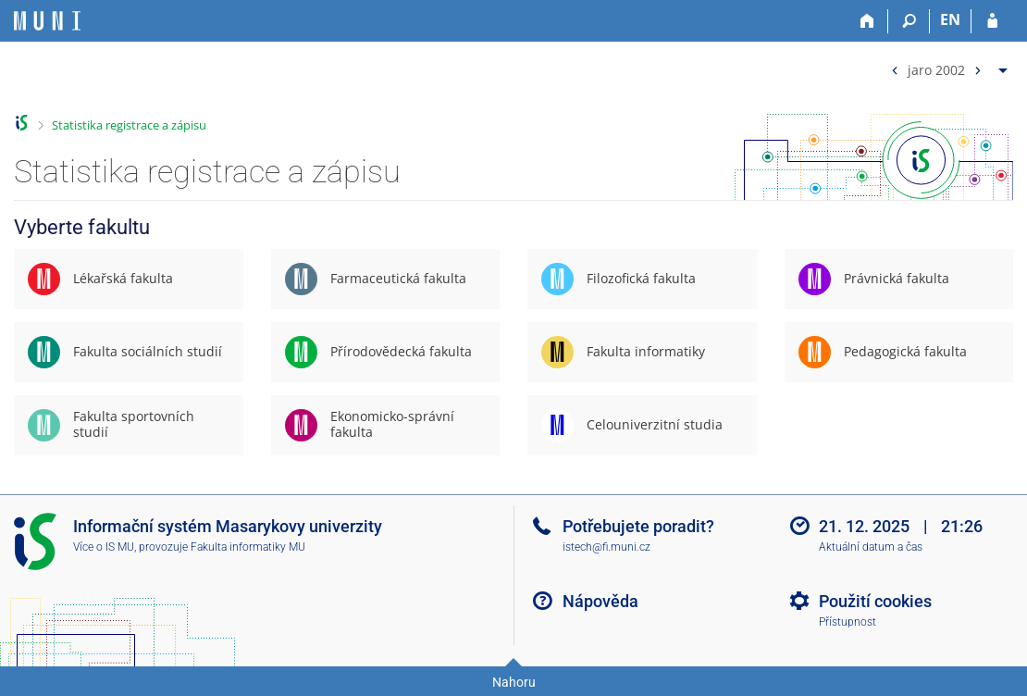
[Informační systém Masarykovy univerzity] (47, 21)
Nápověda (600, 601)
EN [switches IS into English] (950, 19)
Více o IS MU (103, 547)
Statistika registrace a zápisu (129, 125)
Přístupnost (847, 621)
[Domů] (867, 21)
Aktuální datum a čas (870, 547)
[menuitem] (947, 66)
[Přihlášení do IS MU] (992, 21)
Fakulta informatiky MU (248, 547)
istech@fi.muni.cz (606, 547)
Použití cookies (875, 601)
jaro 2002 (936, 69)
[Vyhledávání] (909, 21)
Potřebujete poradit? (638, 526)
